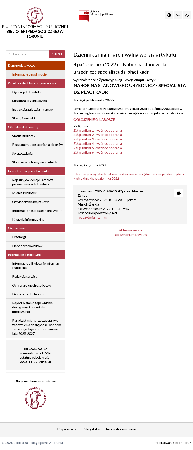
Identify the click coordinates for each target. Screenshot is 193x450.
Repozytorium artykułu (130, 234)
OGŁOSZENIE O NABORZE (94, 119)
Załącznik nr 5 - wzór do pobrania (97, 148)
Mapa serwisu (67, 429)
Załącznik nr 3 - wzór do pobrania (97, 139)
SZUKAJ (57, 54)
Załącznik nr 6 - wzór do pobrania (97, 152)
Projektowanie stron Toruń (172, 443)
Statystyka (92, 429)
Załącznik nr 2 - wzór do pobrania (97, 135)
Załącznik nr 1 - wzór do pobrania (97, 130)
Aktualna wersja (130, 230)
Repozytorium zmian (121, 429)
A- (187, 15)
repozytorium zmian (92, 217)
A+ (178, 15)
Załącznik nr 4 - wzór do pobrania (97, 143)
